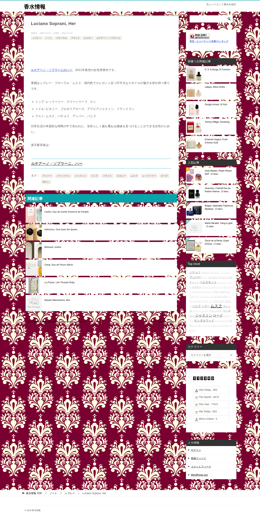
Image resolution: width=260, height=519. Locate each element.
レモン (225, 296)
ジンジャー (226, 272)
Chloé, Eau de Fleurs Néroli (59, 265)
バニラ (94, 176)
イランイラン (63, 176)
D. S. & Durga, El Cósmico (217, 69)
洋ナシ (46, 182)
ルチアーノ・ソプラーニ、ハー (57, 164)
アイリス (222, 277)
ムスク (134, 176)
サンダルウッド (204, 320)
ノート (48, 38)
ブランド (75, 38)
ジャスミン (80, 176)
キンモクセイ (224, 325)
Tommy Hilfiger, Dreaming (217, 122)
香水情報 (34, 6)
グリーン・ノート (200, 311)
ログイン (196, 450)
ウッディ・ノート (202, 325)
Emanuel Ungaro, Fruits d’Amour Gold (216, 141)
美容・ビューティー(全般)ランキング (209, 41)
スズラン (196, 287)
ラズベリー (194, 296)
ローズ (164, 176)
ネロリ (214, 325)
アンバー (47, 176)
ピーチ (218, 296)
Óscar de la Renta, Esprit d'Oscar (217, 242)
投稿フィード (198, 458)
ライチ (205, 277)
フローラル (61, 38)
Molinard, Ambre (53, 247)
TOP (34, 493)
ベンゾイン (222, 282)
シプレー (37, 38)
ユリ (221, 287)
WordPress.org (199, 474)
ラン (211, 301)
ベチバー (205, 272)
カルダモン (215, 272)
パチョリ (107, 176)
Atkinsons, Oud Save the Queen (61, 229)
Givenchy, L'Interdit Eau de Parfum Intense (218, 190)
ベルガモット (208, 282)
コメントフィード (201, 466)
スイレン (209, 292)
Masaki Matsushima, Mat (57, 300)
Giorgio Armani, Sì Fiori (216, 104)
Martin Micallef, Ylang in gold (218, 225)
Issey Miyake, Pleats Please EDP (218, 172)
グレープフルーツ (210, 287)
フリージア (218, 301)
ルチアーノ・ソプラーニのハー (51, 70)
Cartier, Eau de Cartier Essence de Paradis (67, 212)
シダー (206, 306)
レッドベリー (149, 176)
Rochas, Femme (166, 321)
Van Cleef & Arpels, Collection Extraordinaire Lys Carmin (56, 321)
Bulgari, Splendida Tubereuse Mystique (219, 207)
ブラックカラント (222, 292)
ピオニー (121, 176)
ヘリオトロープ (222, 321)
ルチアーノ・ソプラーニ (108, 38)
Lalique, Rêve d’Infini (215, 87)
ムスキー (88, 38)
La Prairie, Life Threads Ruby (60, 282)
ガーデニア (203, 301)
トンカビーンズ (207, 296)
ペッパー (213, 277)
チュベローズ (198, 292)
